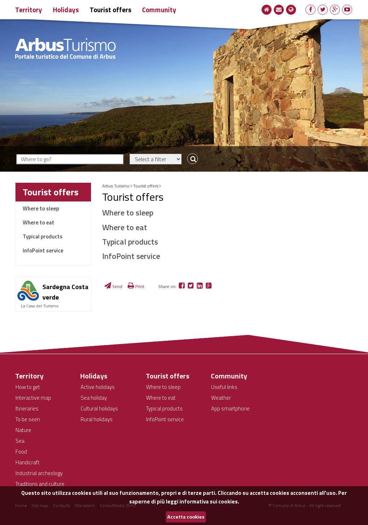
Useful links (224, 387)
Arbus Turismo (116, 185)
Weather (221, 398)
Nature (23, 430)
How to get (27, 387)
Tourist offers (110, 9)
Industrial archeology (39, 473)
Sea (19, 441)
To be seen (27, 419)
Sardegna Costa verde (65, 292)
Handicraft (27, 462)
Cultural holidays (99, 408)
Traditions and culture (39, 484)
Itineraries (26, 408)
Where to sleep (41, 208)
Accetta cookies (185, 517)
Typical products (43, 236)
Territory (28, 9)
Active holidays (98, 387)
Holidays (66, 9)
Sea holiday (94, 398)
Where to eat (38, 222)
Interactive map (33, 398)
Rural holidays (97, 419)
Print (136, 286)
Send (113, 286)
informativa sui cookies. (209, 501)
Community (159, 9)
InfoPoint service (43, 250)
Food (21, 451)
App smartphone (230, 408)
